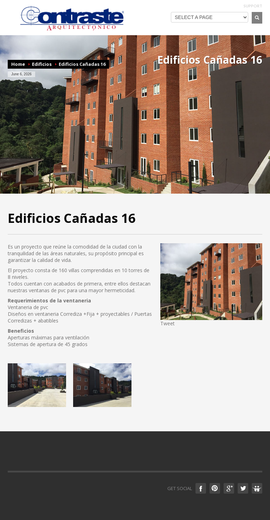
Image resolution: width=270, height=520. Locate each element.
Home (18, 64)
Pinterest (215, 488)
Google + (229, 488)
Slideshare (257, 488)
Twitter (243, 488)
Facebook (200, 488)
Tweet (167, 323)
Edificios (42, 64)
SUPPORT (253, 6)
